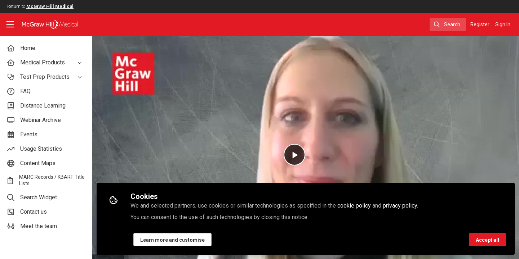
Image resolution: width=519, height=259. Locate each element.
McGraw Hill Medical (50, 6)
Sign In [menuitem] (502, 24)
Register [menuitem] (479, 24)
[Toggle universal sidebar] (10, 24)
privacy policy (400, 205)
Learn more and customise (172, 240)
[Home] (45, 24)
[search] (448, 24)
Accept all (487, 240)
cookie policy (354, 205)
